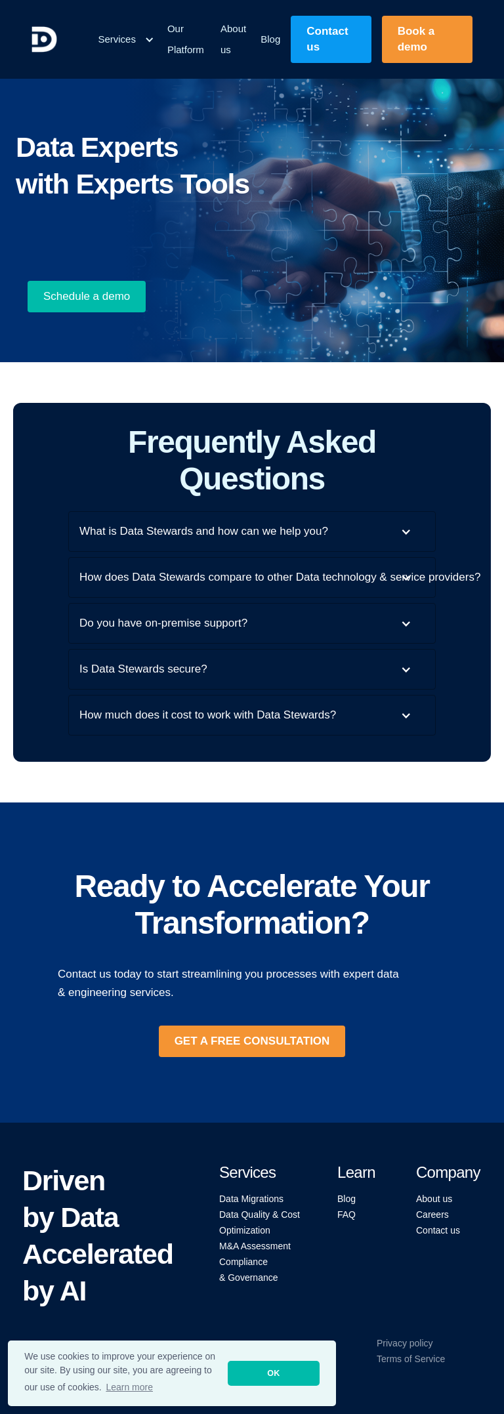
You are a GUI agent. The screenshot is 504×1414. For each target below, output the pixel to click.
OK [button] (273, 1373)
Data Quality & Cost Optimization (259, 1222)
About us (233, 39)
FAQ (346, 1214)
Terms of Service (411, 1359)
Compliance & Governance (248, 1270)
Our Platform (185, 39)
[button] (126, 39)
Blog (270, 39)
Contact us (438, 1230)
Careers (432, 1214)
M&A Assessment (255, 1246)
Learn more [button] (129, 1387)
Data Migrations (251, 1199)
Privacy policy (405, 1343)
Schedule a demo (86, 296)
